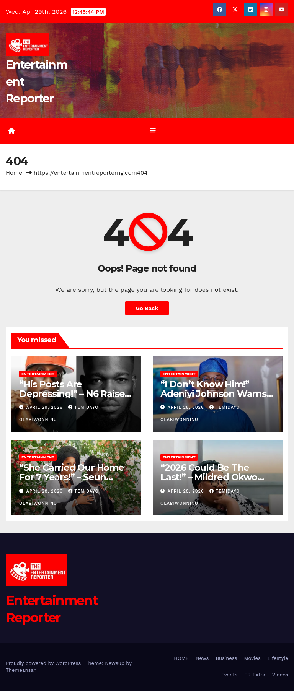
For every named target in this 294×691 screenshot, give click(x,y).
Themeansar (20, 670)
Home (14, 172)
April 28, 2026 (187, 407)
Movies (252, 658)
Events (229, 675)
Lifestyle (278, 658)
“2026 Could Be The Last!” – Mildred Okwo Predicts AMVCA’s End (210, 477)
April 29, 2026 (45, 407)
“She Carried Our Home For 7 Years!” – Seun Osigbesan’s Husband (71, 477)
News (202, 658)
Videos (280, 675)
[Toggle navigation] (152, 131)
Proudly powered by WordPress (44, 663)
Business (226, 658)
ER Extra (254, 675)
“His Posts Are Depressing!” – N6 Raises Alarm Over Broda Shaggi (75, 394)
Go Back (147, 308)
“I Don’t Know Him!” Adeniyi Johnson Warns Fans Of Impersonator (213, 394)
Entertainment (37, 374)
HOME (181, 658)
